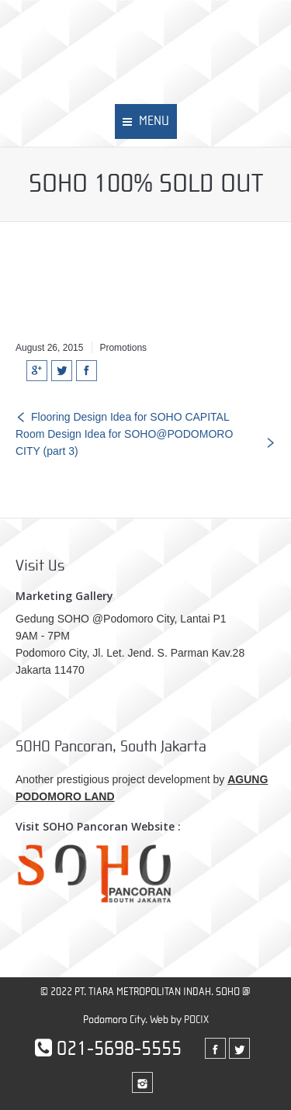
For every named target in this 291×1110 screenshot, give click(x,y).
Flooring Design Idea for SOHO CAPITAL (130, 417)
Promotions (123, 347)
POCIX (196, 1020)
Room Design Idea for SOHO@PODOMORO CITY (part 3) (124, 442)
